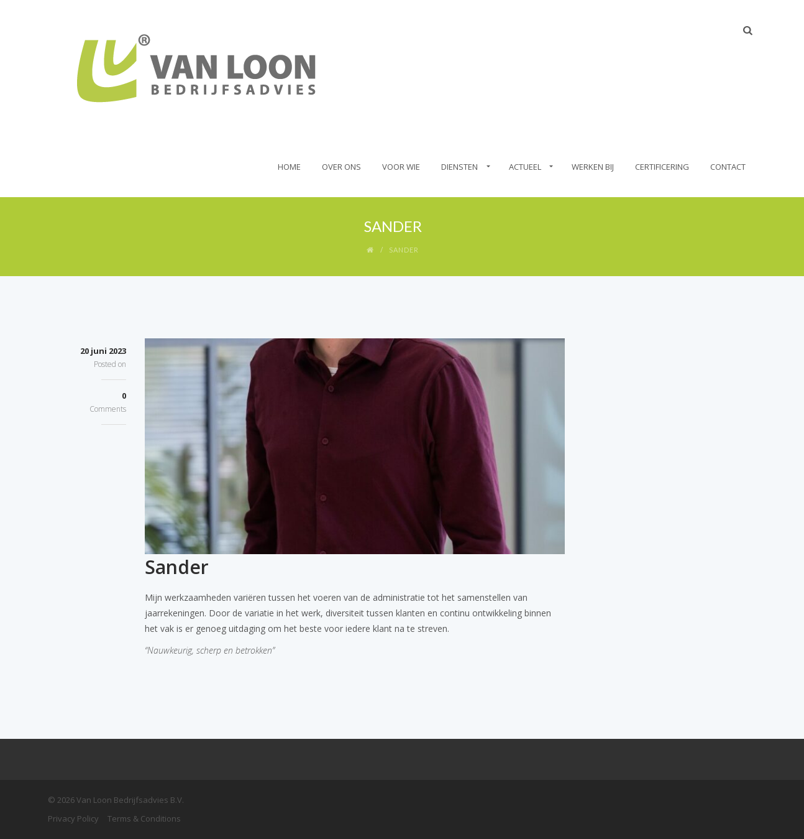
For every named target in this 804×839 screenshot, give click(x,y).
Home (289, 166)
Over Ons (341, 166)
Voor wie (401, 166)
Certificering (662, 166)
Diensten (459, 166)
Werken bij (593, 166)
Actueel (525, 166)
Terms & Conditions (144, 818)
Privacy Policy (73, 818)
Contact (728, 166)
